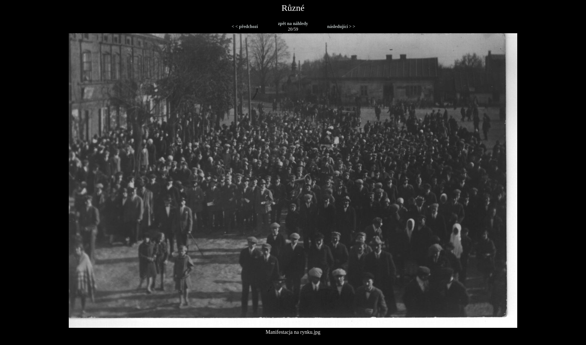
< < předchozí (245, 26)
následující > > (341, 26)
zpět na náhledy (293, 23)
